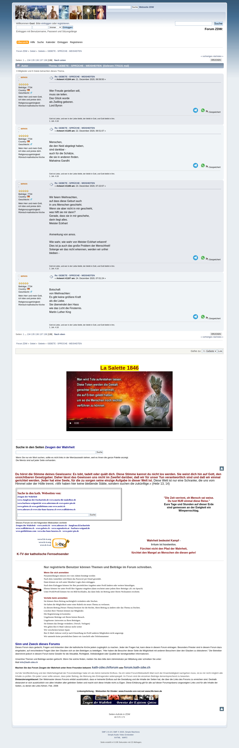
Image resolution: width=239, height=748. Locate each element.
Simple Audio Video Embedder (121, 735)
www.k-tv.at (45, 545)
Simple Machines (132, 732)
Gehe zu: (196, 351)
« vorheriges (206, 56)
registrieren (63, 23)
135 (33, 60)
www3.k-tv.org (44, 539)
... (26, 60)
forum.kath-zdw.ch (137, 667)
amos (24, 77)
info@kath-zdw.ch (29, 662)
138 (45, 60)
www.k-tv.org (45, 542)
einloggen (46, 23)
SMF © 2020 (118, 732)
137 (41, 60)
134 (29, 60)
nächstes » (218, 56)
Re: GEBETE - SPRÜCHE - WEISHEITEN (75, 76)
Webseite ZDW (146, 7)
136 (37, 60)
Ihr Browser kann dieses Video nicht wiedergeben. (119, 401)
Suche (20, 447)
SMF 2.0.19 (107, 732)
